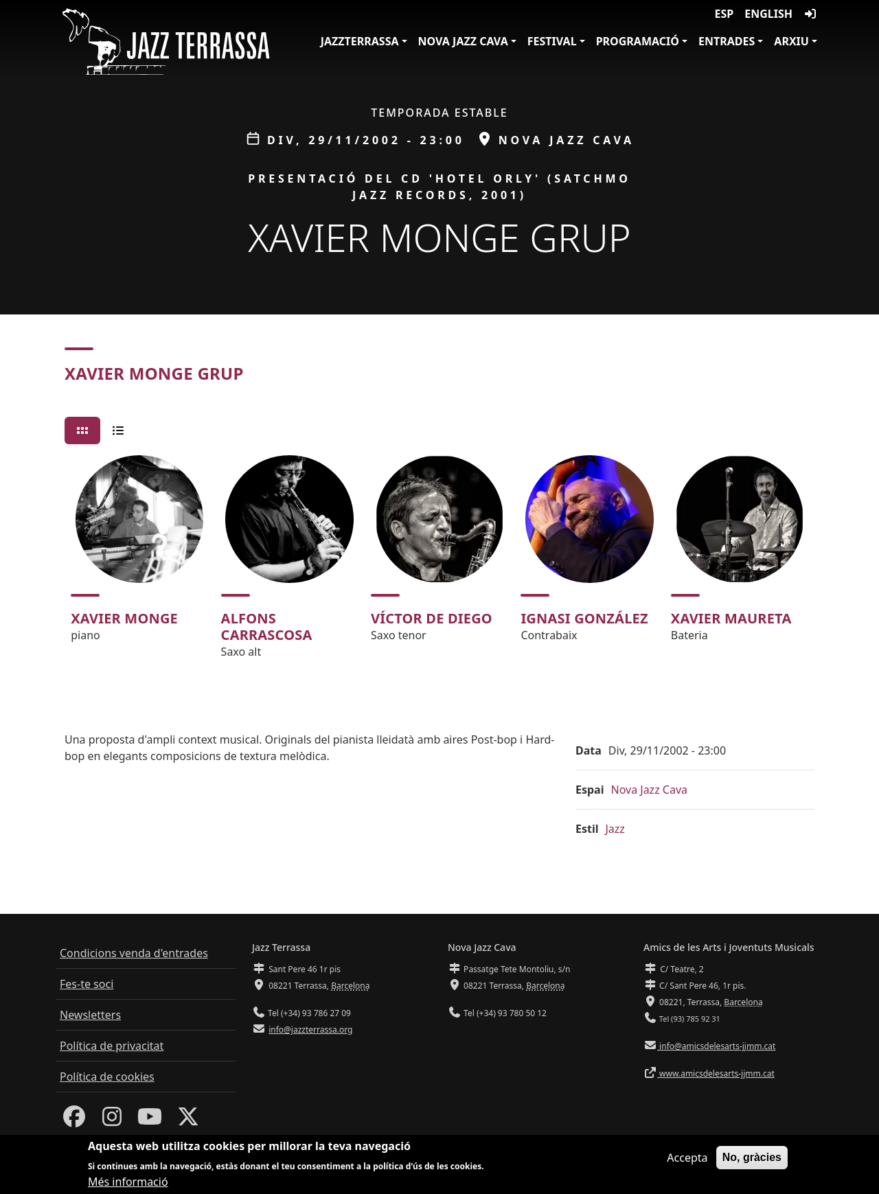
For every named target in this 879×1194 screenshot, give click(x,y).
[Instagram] (112, 1120)
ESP (724, 13)
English (768, 13)
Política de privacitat (111, 1045)
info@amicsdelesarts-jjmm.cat (716, 1046)
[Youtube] (149, 1120)
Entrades (726, 41)
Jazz (615, 828)
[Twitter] (188, 1120)
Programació (637, 41)
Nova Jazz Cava (463, 41)
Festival (552, 41)
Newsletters (90, 1014)
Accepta (687, 1157)
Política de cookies (107, 1076)
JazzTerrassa (360, 41)
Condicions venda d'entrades (134, 953)
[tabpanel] (439, 563)
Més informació (128, 1182)
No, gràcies (751, 1157)
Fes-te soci (86, 983)
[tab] (82, 430)
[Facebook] (74, 1120)
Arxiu (791, 41)
